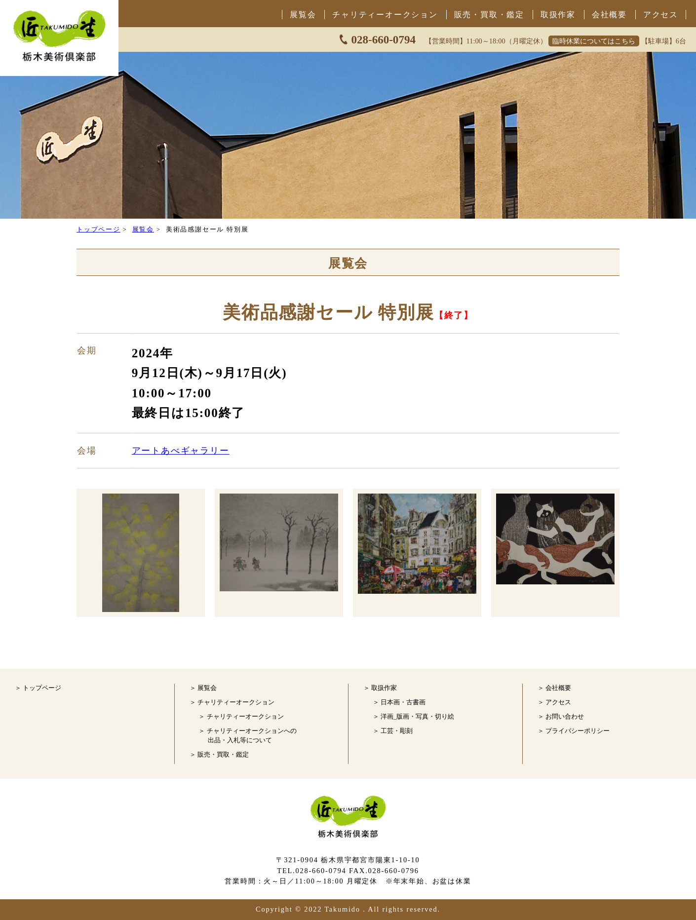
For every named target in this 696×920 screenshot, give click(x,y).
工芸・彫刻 (397, 731)
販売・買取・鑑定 (489, 14)
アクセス (660, 14)
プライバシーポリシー (577, 731)
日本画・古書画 (403, 702)
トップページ (98, 229)
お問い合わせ (564, 716)
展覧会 (303, 14)
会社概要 (609, 14)
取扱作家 (558, 14)
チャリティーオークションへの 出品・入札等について (252, 736)
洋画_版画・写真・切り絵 (417, 716)
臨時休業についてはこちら (593, 41)
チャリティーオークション (385, 14)
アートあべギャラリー (181, 451)
